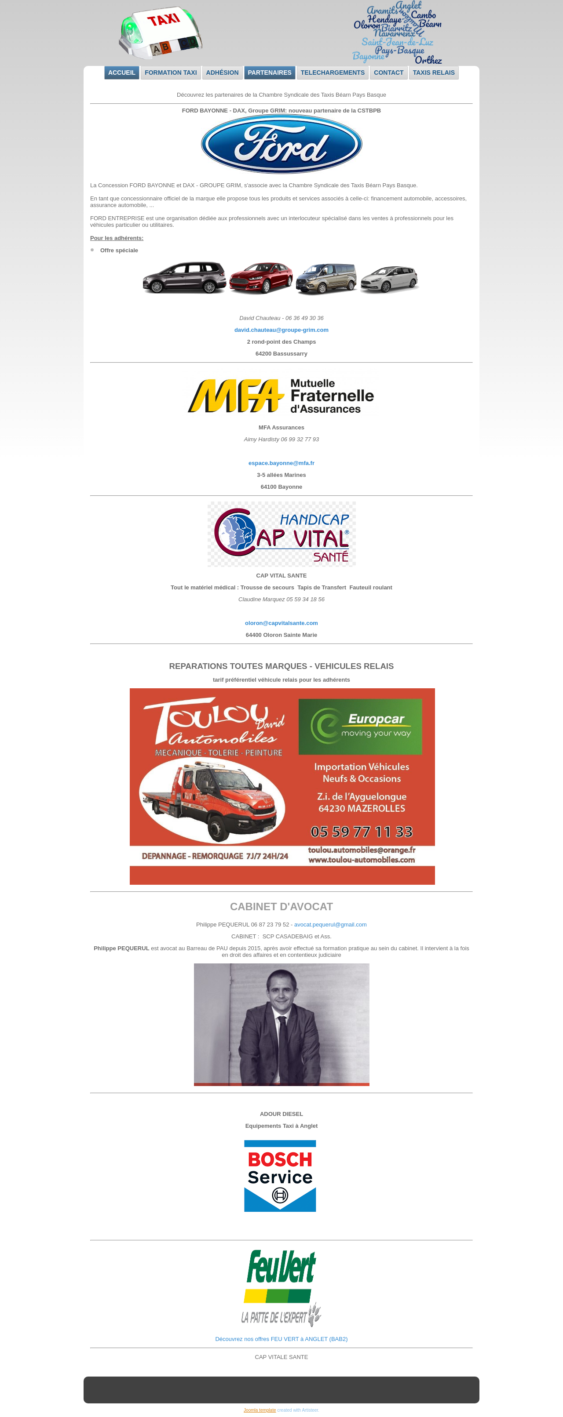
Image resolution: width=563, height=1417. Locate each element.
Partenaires (270, 72)
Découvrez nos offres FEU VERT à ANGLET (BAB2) (281, 1339)
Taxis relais (434, 72)
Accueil (121, 72)
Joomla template (260, 1410)
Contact (388, 72)
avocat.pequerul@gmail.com (330, 924)
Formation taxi (171, 72)
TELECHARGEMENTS (333, 72)
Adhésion (222, 72)
